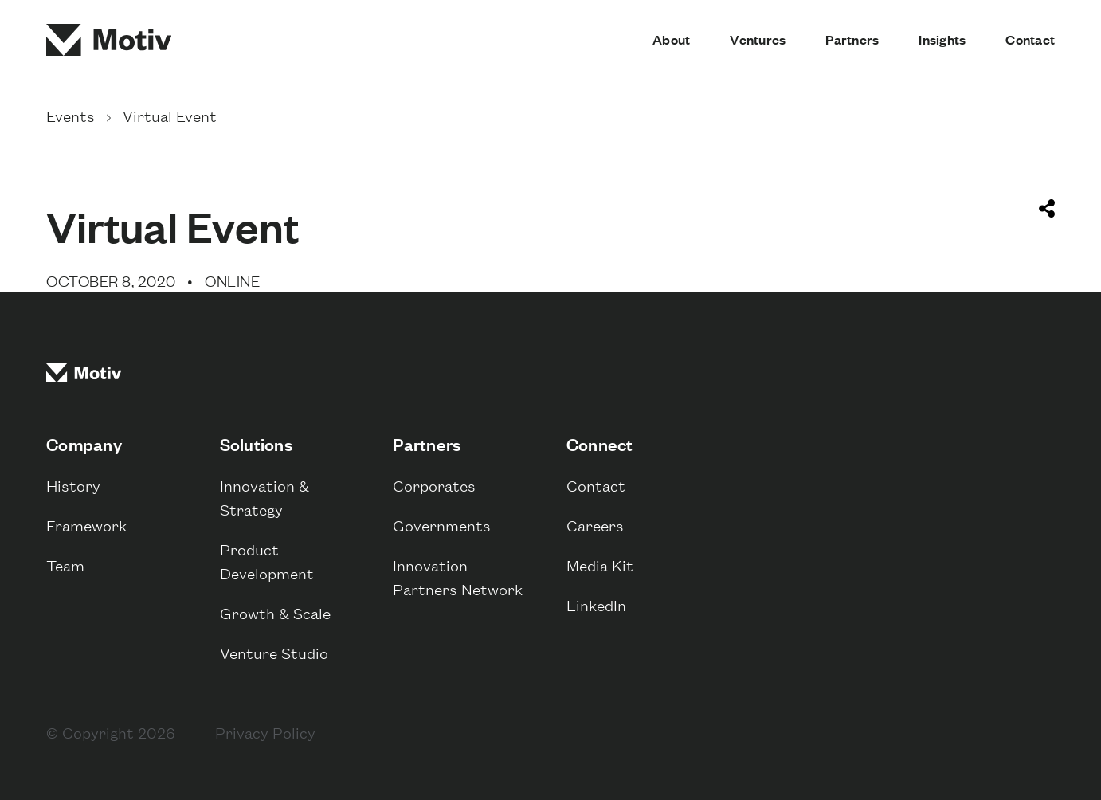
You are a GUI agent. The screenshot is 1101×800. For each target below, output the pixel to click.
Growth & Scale (275, 612)
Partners (852, 40)
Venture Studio (274, 652)
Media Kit (599, 565)
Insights (942, 40)
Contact (1030, 40)
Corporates (434, 485)
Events (72, 115)
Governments (442, 525)
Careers (595, 525)
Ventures (758, 40)
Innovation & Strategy (264, 497)
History (73, 485)
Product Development (267, 560)
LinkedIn (596, 604)
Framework (86, 525)
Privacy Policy (265, 732)
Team (65, 565)
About (671, 40)
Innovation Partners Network (458, 576)
